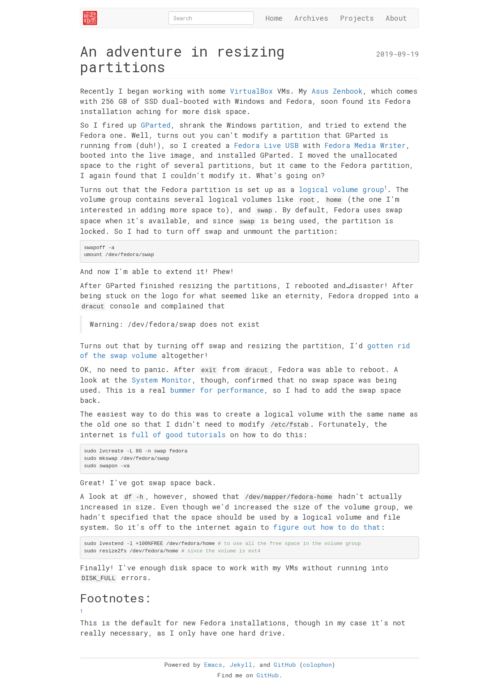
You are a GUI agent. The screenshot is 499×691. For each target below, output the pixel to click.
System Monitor (161, 380)
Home (274, 18)
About (396, 18)
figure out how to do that (326, 527)
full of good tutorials (178, 434)
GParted (156, 125)
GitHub (285, 664)
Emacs (213, 664)
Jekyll (241, 664)
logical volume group (341, 189)
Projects (357, 18)
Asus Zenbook (337, 91)
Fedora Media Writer (365, 145)
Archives (311, 18)
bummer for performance (217, 390)
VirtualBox (251, 91)
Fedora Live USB (266, 145)
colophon (317, 664)
